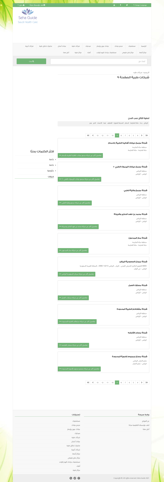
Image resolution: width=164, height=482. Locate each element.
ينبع (91, 123)
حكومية (50, 170)
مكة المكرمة (134, 123)
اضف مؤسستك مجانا (37, 5)
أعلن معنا (66, 52)
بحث (31, 61)
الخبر (94, 123)
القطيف (109, 123)
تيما (104, 123)
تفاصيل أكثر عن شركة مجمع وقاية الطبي (74, 203)
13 (97, 135)
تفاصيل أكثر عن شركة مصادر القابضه (73, 345)
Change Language (140, 5)
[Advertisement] (96, 25)
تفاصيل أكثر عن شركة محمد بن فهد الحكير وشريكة (78, 226)
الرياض (146, 123)
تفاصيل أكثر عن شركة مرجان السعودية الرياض (76, 274)
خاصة (51, 159)
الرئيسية (143, 46)
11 (107, 135)
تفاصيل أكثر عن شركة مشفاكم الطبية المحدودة (77, 321)
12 (102, 135)
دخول (21, 5)
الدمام (127, 123)
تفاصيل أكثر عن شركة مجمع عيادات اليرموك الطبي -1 (79, 179)
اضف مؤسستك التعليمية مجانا (139, 425)
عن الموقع (145, 421)
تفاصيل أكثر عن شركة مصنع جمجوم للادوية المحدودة (79, 369)
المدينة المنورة (119, 123)
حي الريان (137, 269)
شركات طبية (137, 72)
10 (112, 135)
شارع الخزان (136, 364)
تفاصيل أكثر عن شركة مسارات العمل (73, 298)
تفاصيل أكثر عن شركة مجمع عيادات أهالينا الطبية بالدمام (80, 155)
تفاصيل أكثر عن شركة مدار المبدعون (73, 250)
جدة (141, 123)
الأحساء (99, 123)
